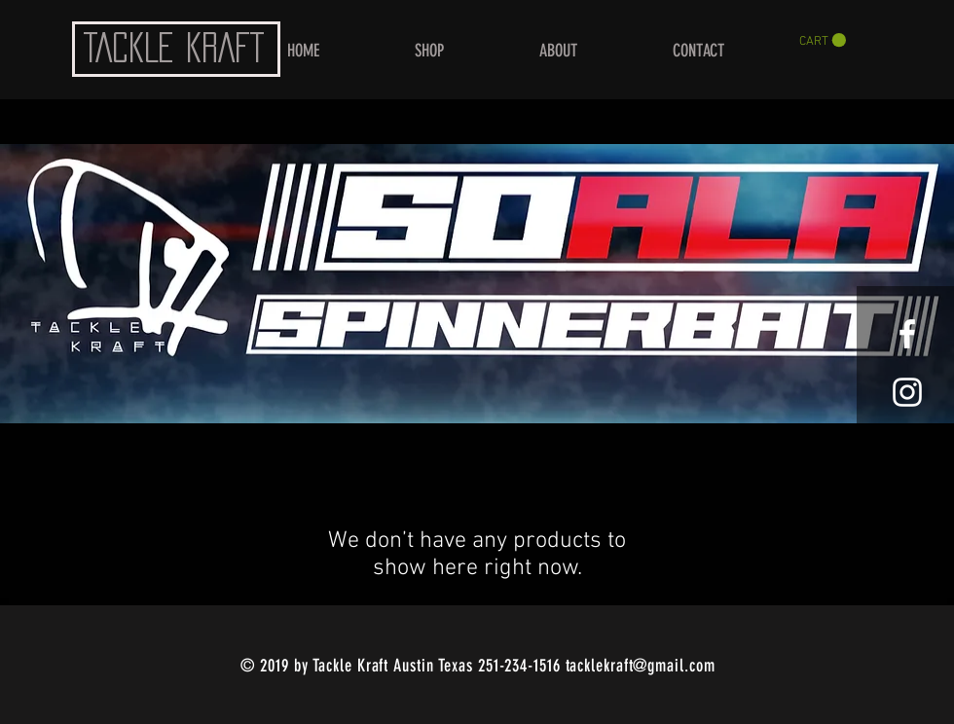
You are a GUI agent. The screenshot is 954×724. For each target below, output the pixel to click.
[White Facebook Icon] (907, 333)
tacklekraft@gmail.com (641, 665)
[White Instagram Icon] (907, 392)
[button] (822, 40)
